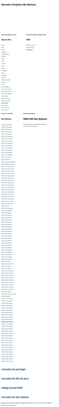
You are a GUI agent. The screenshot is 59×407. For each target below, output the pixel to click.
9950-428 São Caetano (7, 287)
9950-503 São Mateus (7, 361)
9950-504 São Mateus (7, 359)
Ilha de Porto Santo (6, 89)
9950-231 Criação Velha (7, 187)
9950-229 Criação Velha (7, 182)
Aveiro (3, 45)
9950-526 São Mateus (7, 312)
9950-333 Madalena (6, 236)
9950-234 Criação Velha (7, 194)
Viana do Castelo (5, 80)
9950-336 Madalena (6, 245)
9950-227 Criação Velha (7, 178)
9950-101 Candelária (6, 155)
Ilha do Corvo (5, 110)
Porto (2, 73)
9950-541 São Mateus (7, 347)
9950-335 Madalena (6, 243)
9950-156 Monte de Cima (8, 164)
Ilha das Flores (5, 107)
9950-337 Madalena (6, 247)
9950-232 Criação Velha (7, 189)
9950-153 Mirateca (6, 157)
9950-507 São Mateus (7, 354)
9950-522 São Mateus (7, 303)
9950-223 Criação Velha (7, 169)
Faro (2, 61)
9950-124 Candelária (6, 143)
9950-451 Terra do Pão (7, 289)
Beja (2, 47)
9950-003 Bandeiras (6, 129)
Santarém (4, 75)
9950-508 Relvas (5, 296)
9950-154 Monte (5, 159)
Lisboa (3, 68)
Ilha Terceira (4, 96)
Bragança (3, 52)
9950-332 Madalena (6, 233)
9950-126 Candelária (6, 148)
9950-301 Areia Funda (7, 201)
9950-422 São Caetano (7, 273)
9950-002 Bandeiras (6, 127)
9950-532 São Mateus (7, 326)
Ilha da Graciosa (5, 98)
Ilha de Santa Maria (6, 91)
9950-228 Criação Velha (7, 180)
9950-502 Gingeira (6, 291)
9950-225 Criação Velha (7, 173)
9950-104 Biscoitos (6, 134)
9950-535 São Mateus (7, 333)
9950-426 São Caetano (7, 282)
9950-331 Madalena (6, 231)
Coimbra (3, 56)
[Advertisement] (29, 21)
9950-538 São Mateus (7, 340)
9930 (27, 45)
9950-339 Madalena (6, 252)
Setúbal (3, 77)
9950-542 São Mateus (7, 356)
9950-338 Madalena (6, 250)
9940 (27, 47)
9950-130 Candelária (6, 152)
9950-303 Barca (5, 206)
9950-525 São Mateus (7, 310)
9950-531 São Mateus (7, 324)
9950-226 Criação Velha (7, 175)
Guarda (3, 63)
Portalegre (4, 70)
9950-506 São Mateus (7, 349)
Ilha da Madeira (5, 87)
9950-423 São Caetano (7, 275)
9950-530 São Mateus (7, 322)
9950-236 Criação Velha (7, 199)
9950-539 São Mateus (7, 342)
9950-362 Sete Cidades (7, 264)
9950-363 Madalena (6, 259)
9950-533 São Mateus (7, 328)
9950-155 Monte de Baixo (8, 162)
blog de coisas (37, 403)
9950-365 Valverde (6, 268)
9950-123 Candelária (6, 141)
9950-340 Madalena (6, 254)
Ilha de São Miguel (6, 94)
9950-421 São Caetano (7, 271)
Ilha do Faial (4, 105)
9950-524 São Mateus (7, 308)
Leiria (2, 66)
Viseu (2, 84)
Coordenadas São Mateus (30, 126)
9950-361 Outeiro (6, 261)
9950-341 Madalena (6, 257)
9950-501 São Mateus (7, 298)
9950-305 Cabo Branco (7, 208)
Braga (3, 49)
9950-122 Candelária (6, 138)
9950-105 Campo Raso (7, 136)
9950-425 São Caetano (7, 280)
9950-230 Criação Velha (7, 185)
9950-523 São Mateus (7, 305)
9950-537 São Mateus (7, 338)
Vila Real (3, 82)
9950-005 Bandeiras (6, 131)
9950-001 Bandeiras (6, 124)
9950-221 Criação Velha (7, 166)
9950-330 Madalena (6, 229)
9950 (27, 49)
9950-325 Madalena (6, 217)
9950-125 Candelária (6, 145)
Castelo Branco (5, 54)
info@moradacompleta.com (8, 405)
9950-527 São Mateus (7, 315)
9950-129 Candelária (6, 150)
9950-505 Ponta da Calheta (8, 294)
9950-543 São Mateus (7, 352)
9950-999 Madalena (6, 238)
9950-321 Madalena (6, 210)
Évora (2, 59)
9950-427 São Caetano (7, 284)
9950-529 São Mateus (7, 319)
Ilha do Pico (4, 103)
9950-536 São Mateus (7, 335)
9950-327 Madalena (6, 222)
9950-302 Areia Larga (7, 203)
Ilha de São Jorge (5, 100)
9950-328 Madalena (6, 224)
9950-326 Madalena (6, 220)
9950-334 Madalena (6, 240)
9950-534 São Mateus (7, 331)
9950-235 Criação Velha (7, 196)
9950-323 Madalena (6, 215)
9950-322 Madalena (6, 213)
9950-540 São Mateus (7, 345)
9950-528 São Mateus (7, 317)
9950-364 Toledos (6, 266)
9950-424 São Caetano (7, 277)
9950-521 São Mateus (7, 301)
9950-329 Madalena (6, 226)
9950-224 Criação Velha (7, 171)
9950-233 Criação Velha (7, 192)
